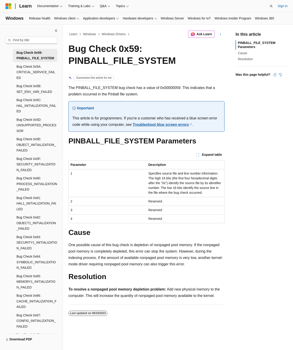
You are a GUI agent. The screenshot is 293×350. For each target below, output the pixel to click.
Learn (73, 34)
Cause (242, 53)
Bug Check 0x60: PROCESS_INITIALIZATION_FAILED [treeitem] (36, 183)
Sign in (283, 6)
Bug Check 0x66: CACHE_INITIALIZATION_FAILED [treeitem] (36, 301)
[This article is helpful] (275, 74)
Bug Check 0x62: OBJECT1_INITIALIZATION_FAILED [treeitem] (36, 222)
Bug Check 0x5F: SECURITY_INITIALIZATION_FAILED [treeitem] (35, 164)
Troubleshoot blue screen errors (161, 125)
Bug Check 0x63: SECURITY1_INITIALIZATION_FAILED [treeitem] (36, 242)
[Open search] (271, 6)
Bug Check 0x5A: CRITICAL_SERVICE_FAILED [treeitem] (35, 72)
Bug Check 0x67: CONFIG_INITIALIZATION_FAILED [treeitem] (36, 320)
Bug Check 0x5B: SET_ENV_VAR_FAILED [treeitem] (34, 89)
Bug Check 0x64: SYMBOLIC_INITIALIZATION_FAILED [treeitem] (36, 262)
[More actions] (221, 34)
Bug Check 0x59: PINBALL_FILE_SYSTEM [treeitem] (35, 55)
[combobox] (31, 40)
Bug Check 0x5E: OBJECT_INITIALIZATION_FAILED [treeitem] (36, 144)
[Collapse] (56, 31)
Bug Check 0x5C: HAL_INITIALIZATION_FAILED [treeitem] (36, 105)
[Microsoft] (8, 6)
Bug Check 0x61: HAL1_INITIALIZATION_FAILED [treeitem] (36, 203)
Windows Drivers (114, 34)
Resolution (245, 59)
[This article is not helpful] (280, 74)
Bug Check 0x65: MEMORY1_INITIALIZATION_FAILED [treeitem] (35, 281)
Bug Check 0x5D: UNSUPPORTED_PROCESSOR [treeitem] (36, 125)
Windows (89, 34)
